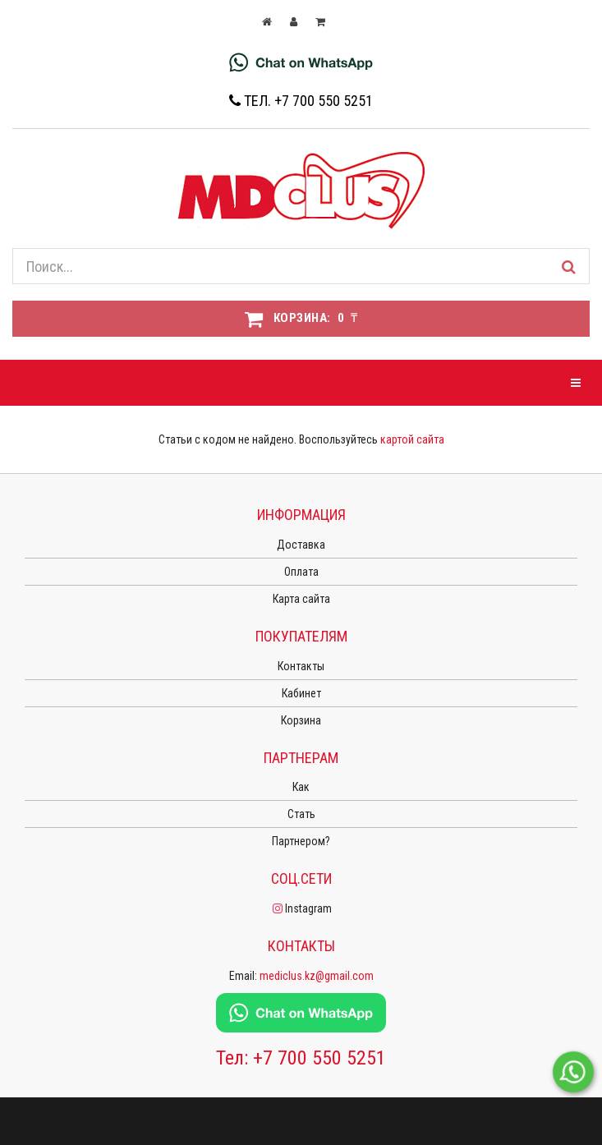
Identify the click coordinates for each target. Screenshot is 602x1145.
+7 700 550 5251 (319, 1057)
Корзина (301, 720)
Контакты (301, 666)
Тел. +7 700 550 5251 (301, 100)
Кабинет (301, 693)
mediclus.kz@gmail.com (317, 975)
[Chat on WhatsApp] (301, 61)
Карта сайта (301, 598)
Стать (301, 814)
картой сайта (412, 439)
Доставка (301, 544)
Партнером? (301, 841)
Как (301, 786)
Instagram (301, 908)
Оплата (301, 571)
